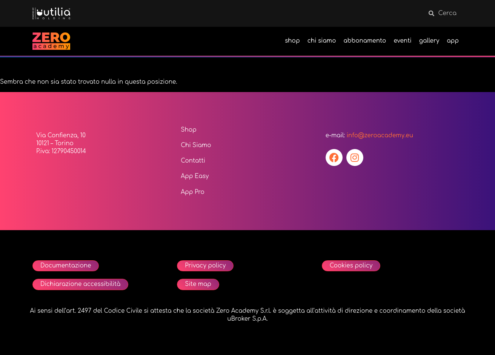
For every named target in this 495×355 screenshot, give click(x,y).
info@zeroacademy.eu (380, 135)
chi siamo (321, 41)
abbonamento (364, 41)
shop (292, 41)
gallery (429, 41)
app (453, 41)
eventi (402, 41)
